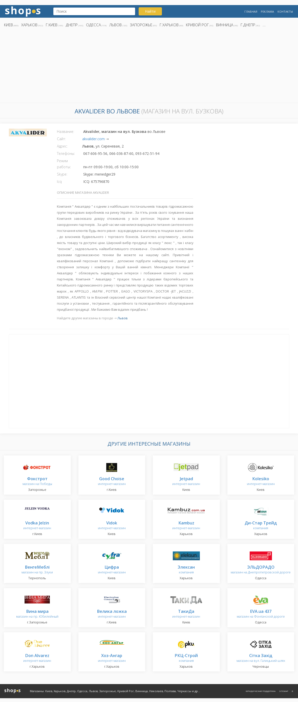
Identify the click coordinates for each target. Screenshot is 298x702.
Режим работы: (64, 163)
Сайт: (61, 138)
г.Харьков (169, 24)
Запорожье (141, 24)
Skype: (62, 174)
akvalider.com (93, 138)
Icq (59, 181)
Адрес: (62, 146)
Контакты (285, 11)
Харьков (29, 24)
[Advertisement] (149, 66)
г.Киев (51, 24)
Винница (224, 24)
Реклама (267, 11)
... (264, 24)
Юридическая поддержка (260, 691)
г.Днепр (248, 24)
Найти (150, 11)
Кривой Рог (197, 24)
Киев (8, 24)
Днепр (72, 24)
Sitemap (283, 691)
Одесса (93, 24)
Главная (250, 11)
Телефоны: (66, 153)
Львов (115, 24)
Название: (65, 131)
